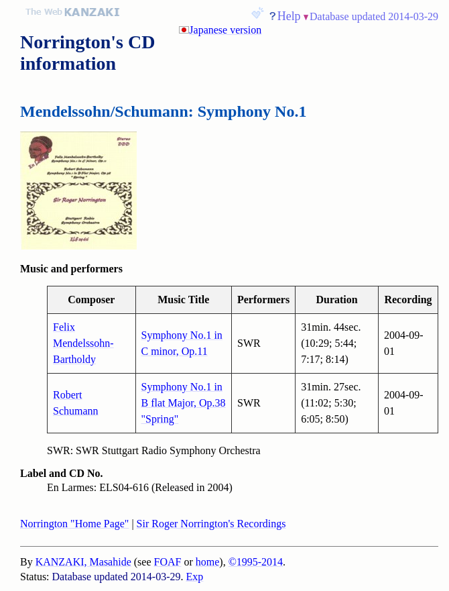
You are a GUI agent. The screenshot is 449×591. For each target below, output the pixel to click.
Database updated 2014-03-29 (374, 16)
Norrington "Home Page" (74, 523)
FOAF (168, 562)
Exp (195, 576)
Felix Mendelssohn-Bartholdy (83, 343)
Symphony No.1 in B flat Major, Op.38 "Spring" (183, 403)
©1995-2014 (256, 562)
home (208, 562)
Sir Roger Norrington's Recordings (211, 523)
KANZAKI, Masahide (83, 562)
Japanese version (225, 30)
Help (289, 16)
